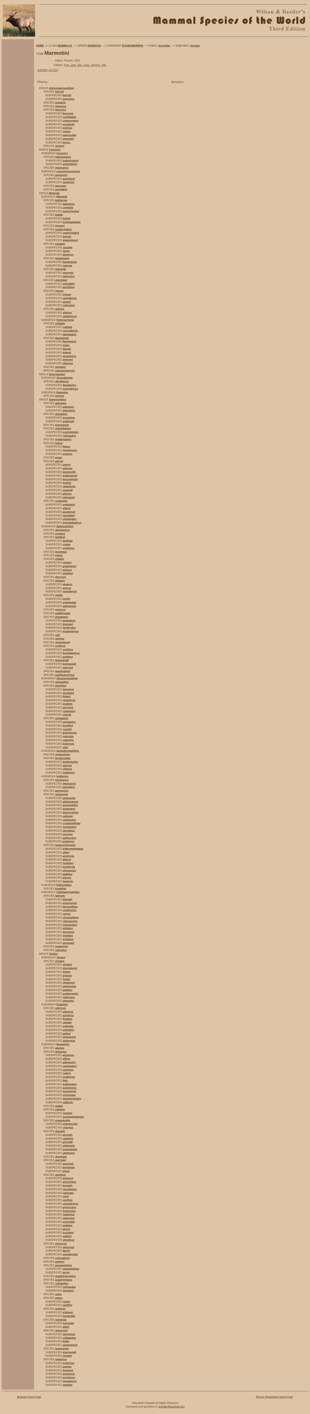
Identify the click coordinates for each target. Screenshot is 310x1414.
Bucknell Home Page (29, 1396)
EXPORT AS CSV (47, 70)
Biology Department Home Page (274, 1396)
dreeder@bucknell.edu (171, 1406)
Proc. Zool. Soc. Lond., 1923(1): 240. (85, 65)
